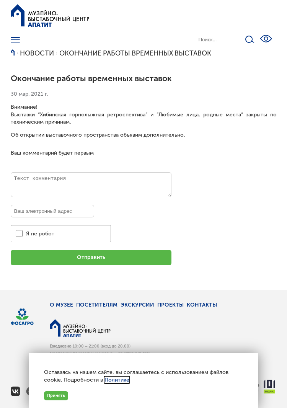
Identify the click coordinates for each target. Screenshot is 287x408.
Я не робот (40, 233)
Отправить (91, 257)
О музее (61, 305)
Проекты (170, 305)
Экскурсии (137, 305)
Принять (56, 395)
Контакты (202, 305)
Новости (37, 53)
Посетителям (96, 305)
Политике (116, 380)
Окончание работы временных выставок (135, 53)
